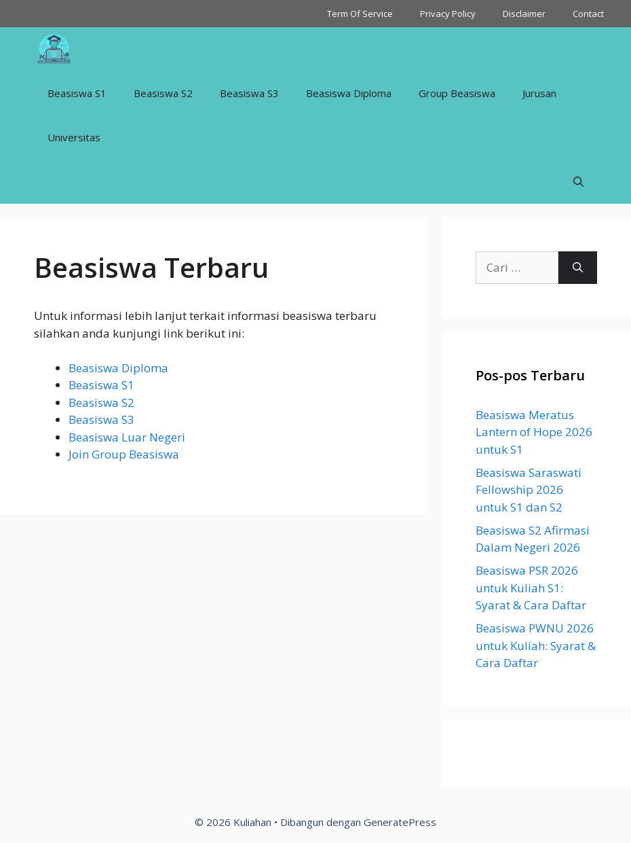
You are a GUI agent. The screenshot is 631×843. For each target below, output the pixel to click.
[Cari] (577, 267)
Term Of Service (360, 13)
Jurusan (539, 93)
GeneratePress (400, 822)
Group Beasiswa (457, 93)
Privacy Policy (448, 13)
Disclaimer (524, 13)
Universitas (73, 137)
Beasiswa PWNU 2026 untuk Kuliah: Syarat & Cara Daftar (536, 645)
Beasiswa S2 (163, 93)
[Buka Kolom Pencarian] (578, 182)
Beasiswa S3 (249, 93)
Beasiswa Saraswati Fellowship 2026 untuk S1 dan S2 (528, 490)
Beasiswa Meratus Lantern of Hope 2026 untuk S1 (534, 432)
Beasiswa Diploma (348, 93)
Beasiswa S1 (77, 93)
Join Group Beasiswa (124, 454)
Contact (588, 13)
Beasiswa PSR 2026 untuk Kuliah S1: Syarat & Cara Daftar (531, 587)
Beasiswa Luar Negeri (127, 437)
